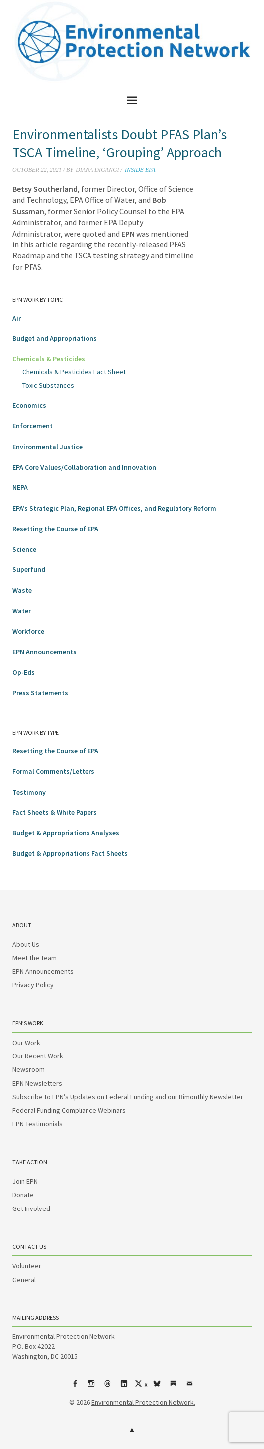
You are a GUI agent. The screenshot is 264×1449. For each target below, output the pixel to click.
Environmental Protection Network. (143, 1402)
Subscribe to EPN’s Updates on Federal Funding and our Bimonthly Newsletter (127, 1096)
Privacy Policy (33, 984)
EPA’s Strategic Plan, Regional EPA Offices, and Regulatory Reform (114, 508)
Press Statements (40, 692)
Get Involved (31, 1208)
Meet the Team (34, 957)
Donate (23, 1194)
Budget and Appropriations (54, 338)
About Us (25, 944)
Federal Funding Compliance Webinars (69, 1110)
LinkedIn (123, 1387)
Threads (107, 1387)
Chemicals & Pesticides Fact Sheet (74, 371)
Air (16, 318)
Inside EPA (140, 169)
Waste (22, 590)
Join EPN (25, 1181)
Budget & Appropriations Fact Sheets (70, 853)
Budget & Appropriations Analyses (65, 832)
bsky (156, 1387)
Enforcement (32, 425)
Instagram (91, 1387)
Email (189, 1387)
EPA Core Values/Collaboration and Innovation (84, 467)
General (24, 1279)
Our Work (26, 1042)
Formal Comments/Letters (53, 771)
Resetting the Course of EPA (55, 528)
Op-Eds (23, 672)
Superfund (28, 569)
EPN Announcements (44, 651)
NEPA (20, 487)
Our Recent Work (37, 1055)
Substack (173, 1387)
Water (21, 610)
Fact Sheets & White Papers (54, 812)
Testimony (29, 792)
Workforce (28, 631)
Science (24, 549)
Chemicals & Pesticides (48, 358)
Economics (29, 405)
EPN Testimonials (37, 1123)
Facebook (74, 1387)
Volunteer (26, 1265)
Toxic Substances (48, 385)
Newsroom (28, 1069)
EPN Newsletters (37, 1083)
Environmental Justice (47, 446)
